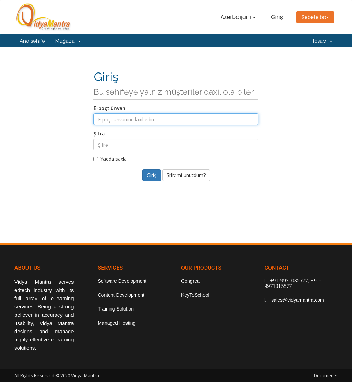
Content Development (121, 295)
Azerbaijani (238, 17)
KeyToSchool (195, 295)
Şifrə (99, 133)
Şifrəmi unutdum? (186, 175)
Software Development (122, 281)
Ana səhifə (32, 41)
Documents (326, 375)
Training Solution (116, 309)
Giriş (277, 17)
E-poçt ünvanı (110, 108)
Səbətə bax (315, 17)
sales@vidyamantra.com (297, 300)
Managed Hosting (117, 323)
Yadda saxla (110, 159)
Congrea (190, 281)
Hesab (321, 41)
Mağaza (68, 41)
